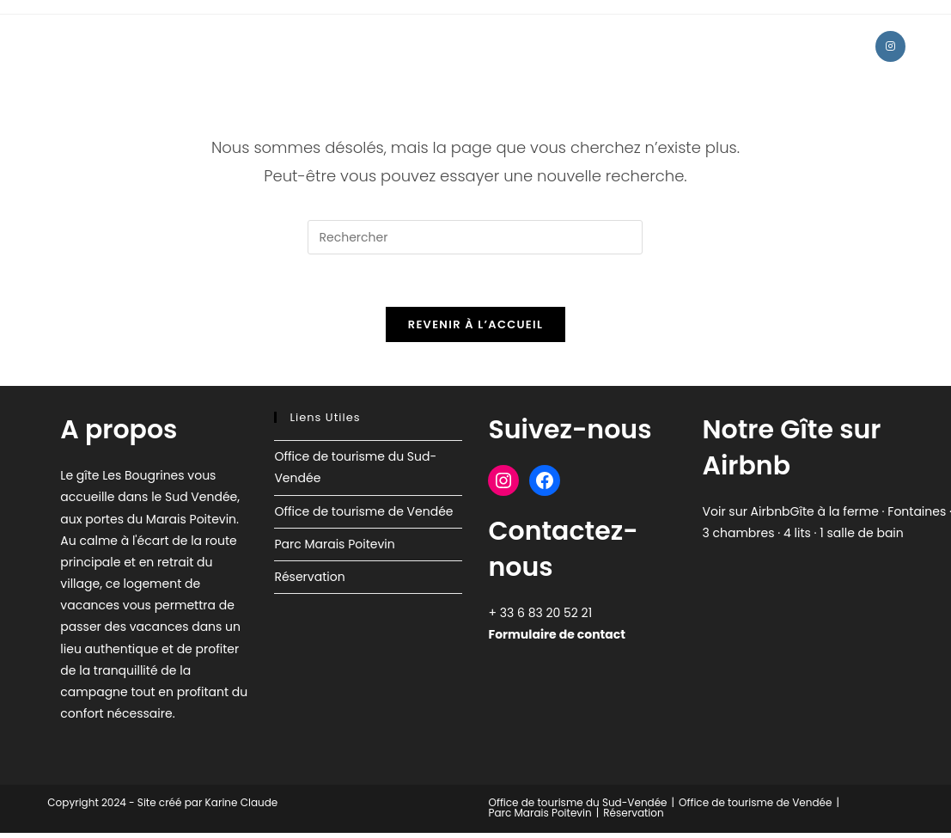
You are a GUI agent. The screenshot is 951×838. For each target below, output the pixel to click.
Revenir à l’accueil (475, 324)
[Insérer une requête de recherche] (475, 237)
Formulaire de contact (556, 634)
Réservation (309, 576)
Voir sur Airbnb (746, 511)
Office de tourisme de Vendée (363, 511)
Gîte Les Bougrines (138, 45)
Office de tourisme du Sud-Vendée (578, 802)
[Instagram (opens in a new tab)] (890, 46)
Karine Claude (239, 802)
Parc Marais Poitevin (334, 544)
